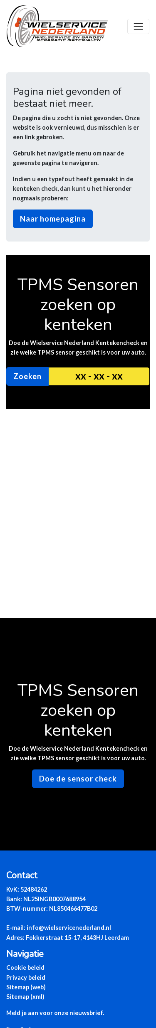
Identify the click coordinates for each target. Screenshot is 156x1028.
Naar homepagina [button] (53, 218)
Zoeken (27, 376)
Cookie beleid (25, 967)
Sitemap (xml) (25, 996)
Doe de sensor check (78, 778)
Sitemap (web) (26, 987)
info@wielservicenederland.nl (69, 927)
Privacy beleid (25, 977)
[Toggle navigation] (138, 26)
